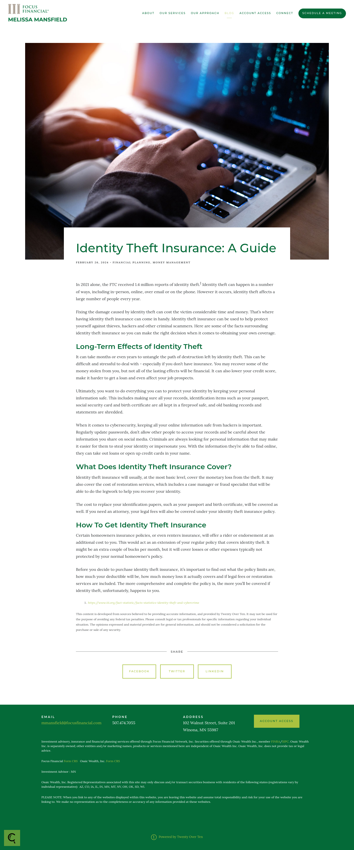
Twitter (177, 671)
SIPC (285, 741)
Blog (229, 13)
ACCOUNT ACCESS (276, 721)
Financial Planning (131, 262)
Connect (284, 13)
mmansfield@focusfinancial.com (71, 722)
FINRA (275, 741)
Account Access (255, 13)
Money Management (172, 262)
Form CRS (71, 761)
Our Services (173, 13)
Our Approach (205, 13)
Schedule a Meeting (322, 13)
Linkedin (215, 671)
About (148, 13)
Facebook (139, 671)
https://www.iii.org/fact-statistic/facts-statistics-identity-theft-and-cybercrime (143, 602)
